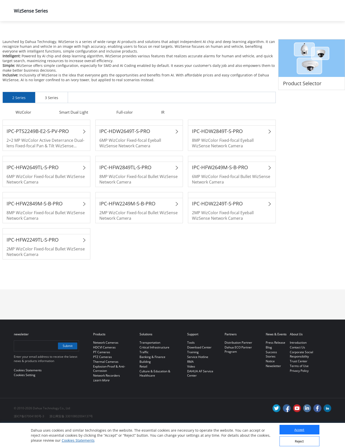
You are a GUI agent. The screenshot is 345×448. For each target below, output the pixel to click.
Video (191, 388)
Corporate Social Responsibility (301, 376)
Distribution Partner (238, 364)
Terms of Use (299, 387)
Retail (143, 388)
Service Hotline (197, 378)
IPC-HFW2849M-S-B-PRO (35, 225)
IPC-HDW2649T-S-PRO (124, 152)
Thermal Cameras (105, 383)
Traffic (144, 374)
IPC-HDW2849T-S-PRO (217, 152)
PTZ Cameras (102, 378)
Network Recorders (106, 397)
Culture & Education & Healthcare (155, 395)
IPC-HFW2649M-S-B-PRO (220, 189)
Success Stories (271, 376)
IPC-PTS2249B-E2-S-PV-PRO (38, 152)
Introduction (298, 364)
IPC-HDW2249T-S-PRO (217, 225)
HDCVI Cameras (104, 369)
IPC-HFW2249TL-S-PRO (33, 261)
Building (145, 383)
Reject (299, 441)
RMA (190, 383)
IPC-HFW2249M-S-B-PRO (127, 225)
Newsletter (273, 387)
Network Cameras (133, 34)
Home (21, 34)
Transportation (150, 364)
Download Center (199, 369)
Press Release (275, 364)
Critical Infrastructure (154, 369)
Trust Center (298, 383)
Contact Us (297, 369)
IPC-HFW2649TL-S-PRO (33, 189)
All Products (89, 34)
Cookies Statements (78, 440)
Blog (269, 369)
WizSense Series (180, 34)
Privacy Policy (299, 392)
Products (52, 34)
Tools (191, 364)
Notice (270, 383)
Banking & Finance (152, 378)
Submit (67, 367)
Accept (299, 429)
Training (193, 374)
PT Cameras (101, 374)
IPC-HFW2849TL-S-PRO (125, 189)
